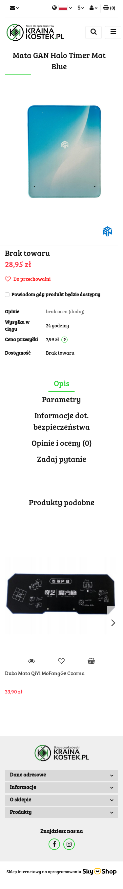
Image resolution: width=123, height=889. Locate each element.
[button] (109, 8)
